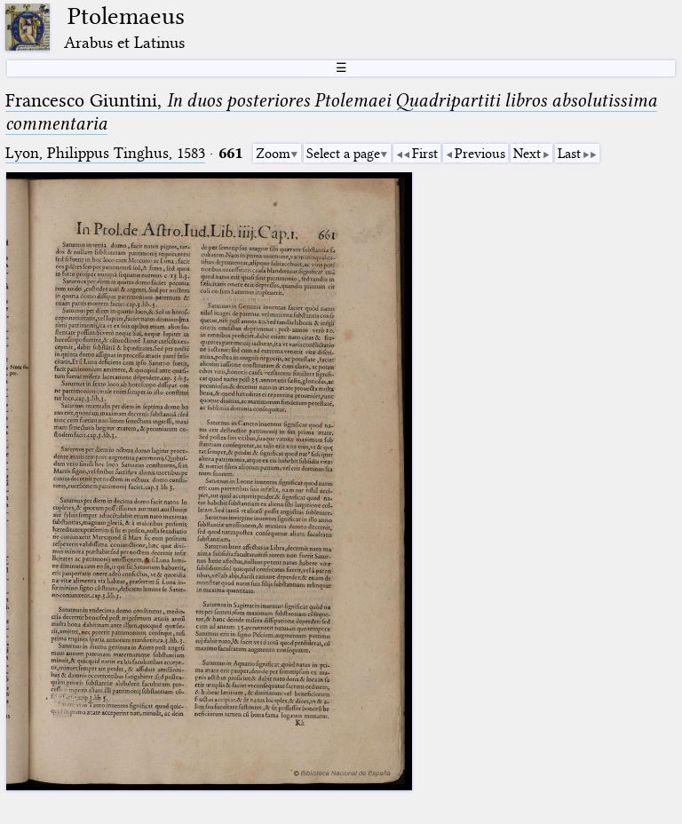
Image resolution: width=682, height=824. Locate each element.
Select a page (343, 154)
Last (569, 154)
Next (527, 154)
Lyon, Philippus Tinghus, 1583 (105, 153)
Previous (480, 154)
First (425, 154)
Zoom (273, 154)
